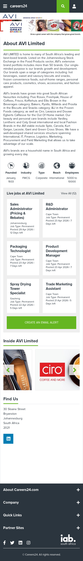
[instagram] (28, 543)
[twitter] (12, 543)
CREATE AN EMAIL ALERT (42, 322)
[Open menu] (5, 6)
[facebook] (4, 543)
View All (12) (68, 193)
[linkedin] (8, 439)
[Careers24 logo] (17, 6)
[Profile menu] (74, 6)
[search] (63, 6)
